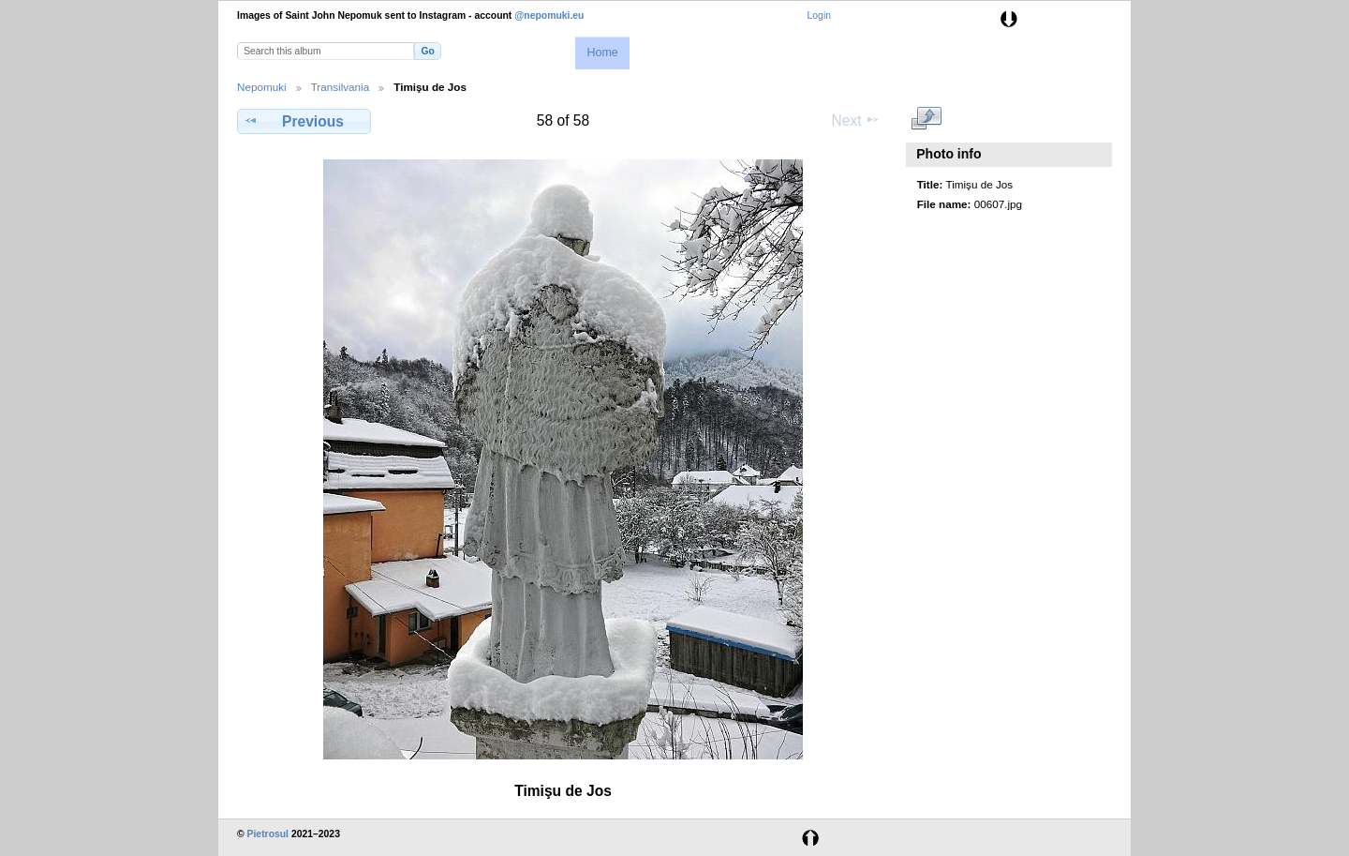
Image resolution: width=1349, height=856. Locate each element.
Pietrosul (268, 834)
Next (856, 120)
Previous (303, 121)
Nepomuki (262, 87)
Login (819, 15)
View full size (927, 119)
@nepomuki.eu (549, 15)
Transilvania (340, 87)
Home (601, 52)
